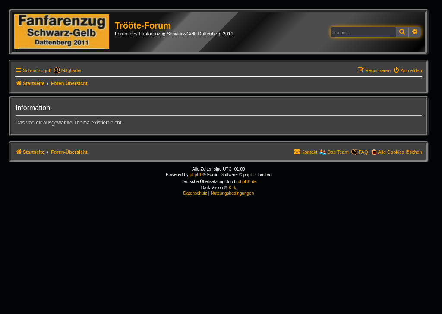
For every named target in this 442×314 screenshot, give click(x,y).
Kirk (232, 187)
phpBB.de (247, 181)
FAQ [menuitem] (363, 152)
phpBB (196, 174)
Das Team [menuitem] (337, 152)
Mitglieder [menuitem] (71, 70)
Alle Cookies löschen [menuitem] (400, 152)
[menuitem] (407, 70)
